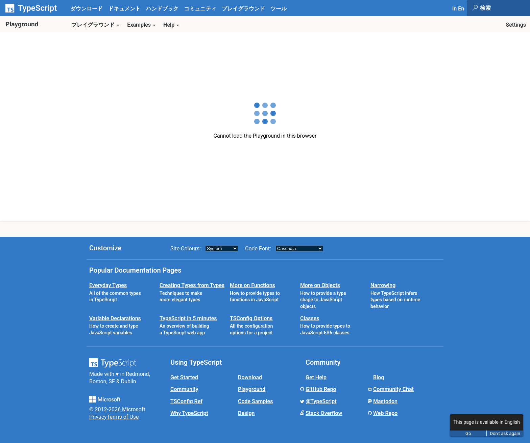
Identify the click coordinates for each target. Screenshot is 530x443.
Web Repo (385, 413)
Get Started (184, 377)
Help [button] (171, 25)
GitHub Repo (321, 389)
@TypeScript (321, 401)
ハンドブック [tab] (162, 8)
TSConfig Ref (186, 401)
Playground (251, 389)
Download (250, 377)
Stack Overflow (324, 413)
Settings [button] (516, 25)
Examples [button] (141, 25)
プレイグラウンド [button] (95, 25)
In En (458, 8)
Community (184, 389)
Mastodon (385, 401)
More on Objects (320, 285)
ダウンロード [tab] (86, 8)
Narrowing (382, 285)
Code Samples (255, 401)
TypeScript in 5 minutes (188, 318)
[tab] (124, 8)
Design (246, 413)
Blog (378, 377)
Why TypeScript (189, 413)
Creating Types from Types (192, 285)
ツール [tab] (278, 8)
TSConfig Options (251, 318)
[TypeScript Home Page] (34, 8)
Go (468, 433)
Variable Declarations (115, 318)
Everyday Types (108, 285)
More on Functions (252, 285)
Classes (309, 318)
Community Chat (393, 389)
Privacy (98, 417)
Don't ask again (505, 433)
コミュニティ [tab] (200, 8)
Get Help (316, 377)
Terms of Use (123, 417)
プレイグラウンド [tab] (243, 8)
